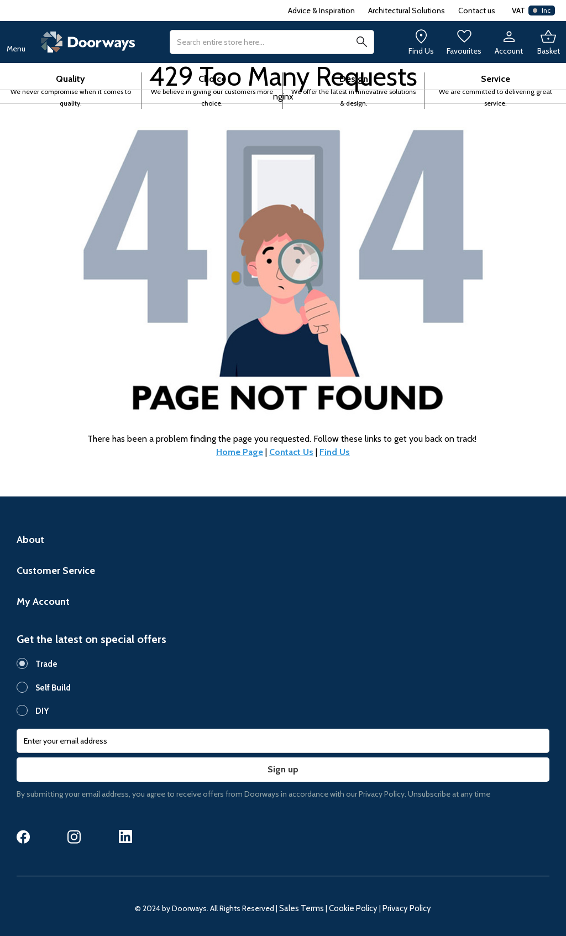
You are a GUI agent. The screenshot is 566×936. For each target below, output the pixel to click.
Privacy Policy (406, 908)
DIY (42, 711)
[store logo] (88, 42)
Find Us (421, 51)
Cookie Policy (353, 908)
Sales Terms (301, 908)
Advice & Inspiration (321, 10)
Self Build (53, 688)
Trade (46, 664)
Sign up (283, 769)
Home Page (239, 452)
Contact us (476, 10)
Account (509, 51)
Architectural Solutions (406, 10)
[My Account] (509, 42)
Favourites (464, 51)
